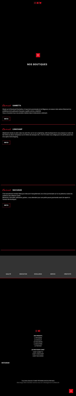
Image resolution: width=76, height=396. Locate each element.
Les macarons (38, 342)
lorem (38, 358)
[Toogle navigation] (38, 55)
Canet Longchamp (38, 354)
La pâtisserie (38, 338)
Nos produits (38, 335)
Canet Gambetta (38, 352)
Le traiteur (38, 346)
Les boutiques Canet (38, 349)
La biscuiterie (38, 344)
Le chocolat (38, 340)
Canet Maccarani (38, 356)
